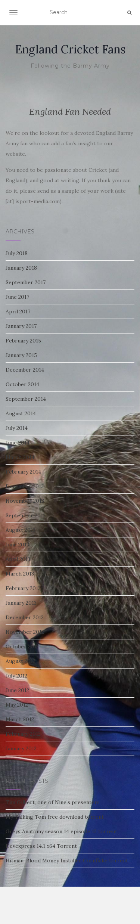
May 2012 (17, 704)
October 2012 (22, 646)
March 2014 (20, 457)
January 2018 (21, 267)
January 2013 (21, 602)
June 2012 (17, 690)
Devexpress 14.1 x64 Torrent (41, 846)
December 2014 (25, 369)
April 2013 (18, 559)
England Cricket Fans (70, 49)
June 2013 (17, 544)
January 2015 (21, 355)
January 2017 (21, 326)
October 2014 (22, 384)
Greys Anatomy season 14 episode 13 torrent (61, 831)
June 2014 (17, 442)
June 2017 (17, 297)
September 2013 (26, 515)
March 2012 (20, 719)
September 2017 (26, 282)
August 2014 (21, 413)
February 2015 (23, 340)
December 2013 (25, 486)
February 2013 (23, 588)
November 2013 (25, 500)
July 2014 (17, 428)
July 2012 (16, 675)
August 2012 (20, 661)
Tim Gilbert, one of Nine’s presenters (53, 802)
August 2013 (20, 530)
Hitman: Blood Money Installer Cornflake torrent (67, 860)
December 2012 (25, 617)
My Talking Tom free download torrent (55, 816)
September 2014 (26, 399)
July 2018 (17, 253)
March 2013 (20, 573)
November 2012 (25, 632)
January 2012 (21, 748)
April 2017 (18, 311)
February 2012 (23, 734)
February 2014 (23, 471)
